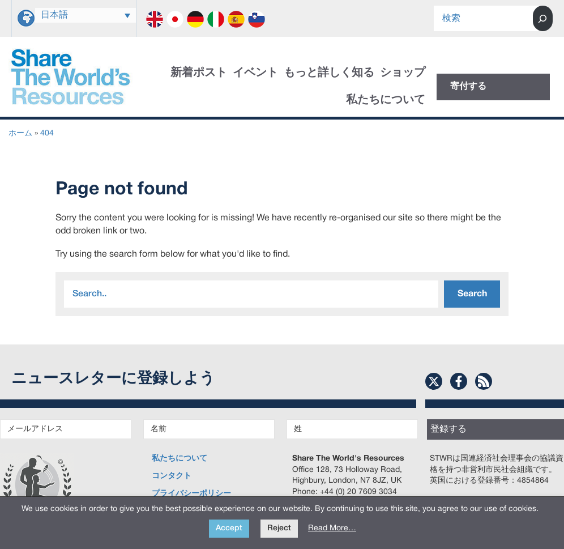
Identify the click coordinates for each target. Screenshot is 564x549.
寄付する (468, 87)
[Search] (543, 18)
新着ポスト (198, 73)
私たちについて (385, 100)
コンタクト (171, 476)
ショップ (402, 73)
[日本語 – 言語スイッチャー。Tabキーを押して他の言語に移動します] (85, 15)
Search (472, 294)
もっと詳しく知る (329, 73)
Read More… (332, 528)
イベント (255, 73)
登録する (448, 429)
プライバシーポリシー (191, 493)
